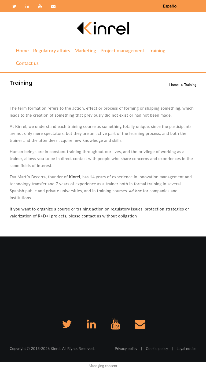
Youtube (40, 6)
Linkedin (27, 6)
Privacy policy (126, 348)
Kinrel (74, 176)
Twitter (14, 6)
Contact (53, 6)
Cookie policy (157, 348)
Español (170, 5)
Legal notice (186, 348)
